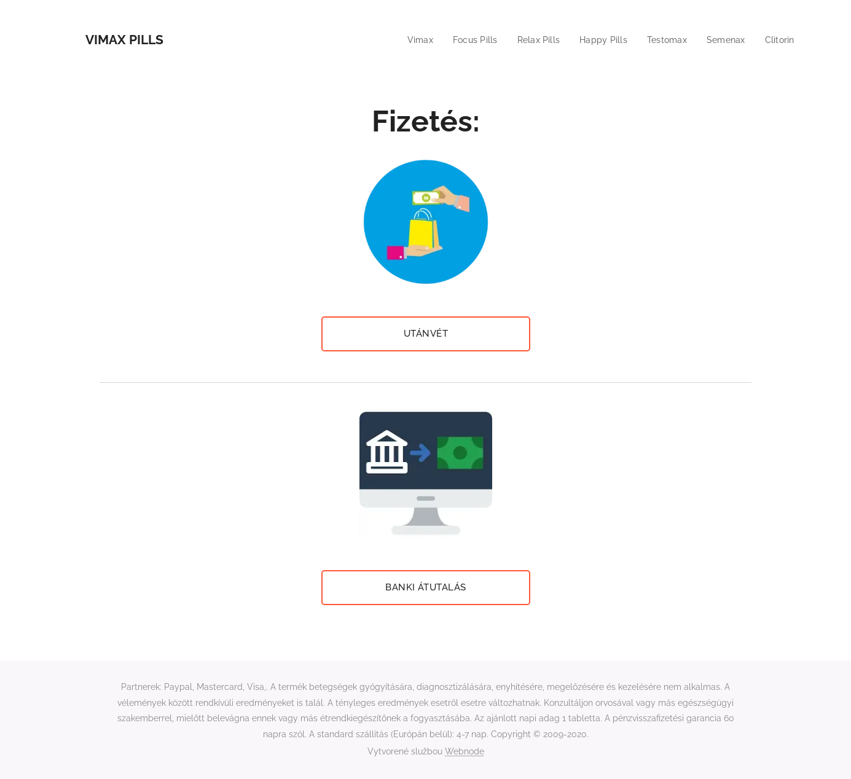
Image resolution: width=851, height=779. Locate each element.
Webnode (464, 751)
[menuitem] (407, 40)
